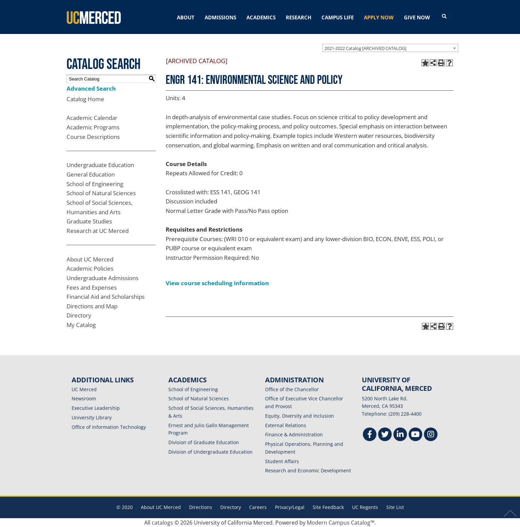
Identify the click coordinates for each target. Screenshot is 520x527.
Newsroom (84, 398)
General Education (91, 174)
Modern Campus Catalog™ (340, 522)
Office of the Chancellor (292, 389)
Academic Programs (93, 127)
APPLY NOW (379, 17)
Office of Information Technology (109, 427)
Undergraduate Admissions (102, 278)
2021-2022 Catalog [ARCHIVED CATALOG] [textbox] (365, 48)
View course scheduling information (217, 283)
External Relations (285, 425)
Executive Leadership (96, 408)
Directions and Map (92, 306)
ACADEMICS (261, 17)
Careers (258, 507)
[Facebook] (369, 435)
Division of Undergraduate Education (210, 452)
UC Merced (84, 389)
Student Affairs (282, 461)
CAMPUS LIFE (337, 17)
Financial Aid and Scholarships (106, 297)
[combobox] (390, 48)
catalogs (162, 522)
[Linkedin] (400, 435)
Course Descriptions (93, 137)
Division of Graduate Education (203, 442)
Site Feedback (328, 507)
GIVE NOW (417, 17)
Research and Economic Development (308, 470)
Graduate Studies (89, 221)
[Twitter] (385, 435)
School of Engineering (95, 184)
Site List (395, 507)
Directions (200, 507)
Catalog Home (85, 99)
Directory (79, 315)
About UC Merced (90, 259)
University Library (92, 417)
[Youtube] (415, 435)
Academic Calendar (92, 118)
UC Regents (365, 507)
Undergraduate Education (100, 165)
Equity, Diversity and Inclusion (299, 416)
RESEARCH (298, 17)
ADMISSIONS (220, 17)
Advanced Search (91, 88)
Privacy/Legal (289, 507)
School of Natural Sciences (101, 193)
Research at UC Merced (98, 231)
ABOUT (185, 17)
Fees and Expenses (92, 287)
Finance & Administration (294, 434)
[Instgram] (431, 435)
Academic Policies (90, 268)
